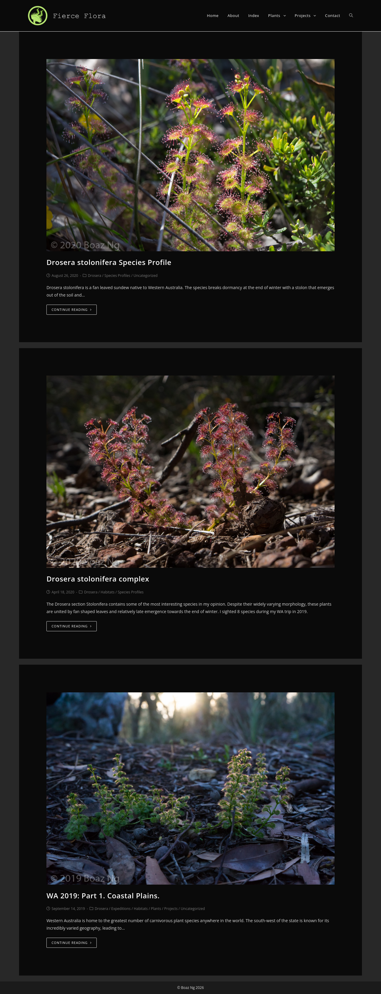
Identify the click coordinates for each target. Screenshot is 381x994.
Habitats (108, 592)
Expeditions (121, 908)
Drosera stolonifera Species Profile (108, 262)
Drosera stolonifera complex (97, 579)
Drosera (94, 275)
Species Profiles (117, 275)
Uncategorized (145, 275)
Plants (156, 908)
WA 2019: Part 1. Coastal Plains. (103, 895)
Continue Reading (71, 309)
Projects (171, 908)
